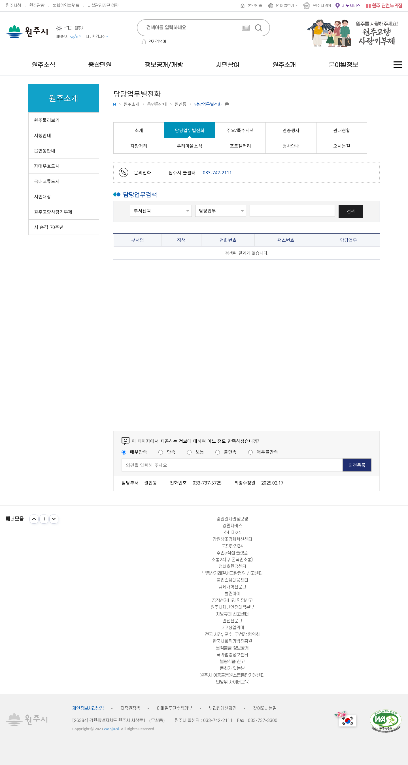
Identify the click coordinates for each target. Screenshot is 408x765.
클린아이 (232, 593)
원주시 (27, 31)
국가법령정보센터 (232, 654)
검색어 (195, 204)
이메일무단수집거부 (174, 708)
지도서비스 (351, 5)
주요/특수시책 (240, 130)
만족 (166, 451)
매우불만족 (263, 451)
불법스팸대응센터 (232, 580)
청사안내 (290, 145)
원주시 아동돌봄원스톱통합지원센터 (232, 675)
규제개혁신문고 (232, 587)
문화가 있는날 (232, 668)
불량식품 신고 (232, 661)
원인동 (180, 104)
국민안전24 (232, 546)
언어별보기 (285, 5)
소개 (139, 130)
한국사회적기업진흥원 (232, 641)
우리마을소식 (189, 145)
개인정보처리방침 (88, 708)
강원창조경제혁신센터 (232, 539)
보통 (195, 451)
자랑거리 (138, 145)
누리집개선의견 (222, 708)
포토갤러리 (240, 145)
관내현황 (341, 130)
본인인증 (255, 5)
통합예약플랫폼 (66, 5)
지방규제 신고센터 (232, 614)
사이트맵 (398, 64)
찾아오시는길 (265, 708)
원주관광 (36, 5)
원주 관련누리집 (387, 5)
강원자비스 (232, 525)
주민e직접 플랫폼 (232, 553)
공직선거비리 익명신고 (232, 600)
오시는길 (341, 145)
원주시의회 (322, 5)
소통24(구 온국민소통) (232, 559)
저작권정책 (130, 708)
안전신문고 (232, 620)
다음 (53, 519)
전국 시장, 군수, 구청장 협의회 (232, 634)
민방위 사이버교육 (232, 682)
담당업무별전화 (190, 130)
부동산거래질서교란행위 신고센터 (232, 573)
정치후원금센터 (232, 566)
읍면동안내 (157, 104)
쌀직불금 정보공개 (232, 648)
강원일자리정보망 (232, 519)
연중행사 (290, 130)
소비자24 (232, 532)
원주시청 (13, 5)
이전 (34, 519)
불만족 (226, 451)
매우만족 (134, 451)
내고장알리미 (232, 627)
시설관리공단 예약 (103, 5)
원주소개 (131, 104)
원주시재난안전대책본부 (232, 607)
